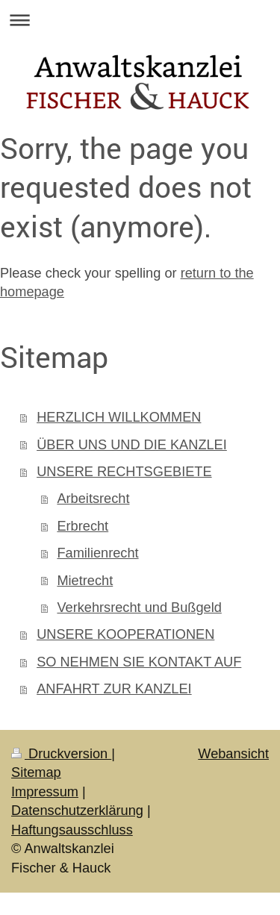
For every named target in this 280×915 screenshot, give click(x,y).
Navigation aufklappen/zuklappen (140, 20)
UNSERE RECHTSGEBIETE (124, 471)
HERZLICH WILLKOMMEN (119, 417)
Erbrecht (82, 526)
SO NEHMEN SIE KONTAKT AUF (139, 662)
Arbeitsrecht (93, 498)
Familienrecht (97, 553)
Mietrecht (85, 580)
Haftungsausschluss (72, 829)
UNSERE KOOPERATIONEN (125, 634)
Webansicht (233, 753)
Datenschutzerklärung (77, 810)
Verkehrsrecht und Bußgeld (139, 607)
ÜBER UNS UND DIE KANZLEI (132, 444)
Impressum (44, 791)
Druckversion (61, 753)
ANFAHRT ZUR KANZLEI (114, 688)
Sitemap (36, 772)
